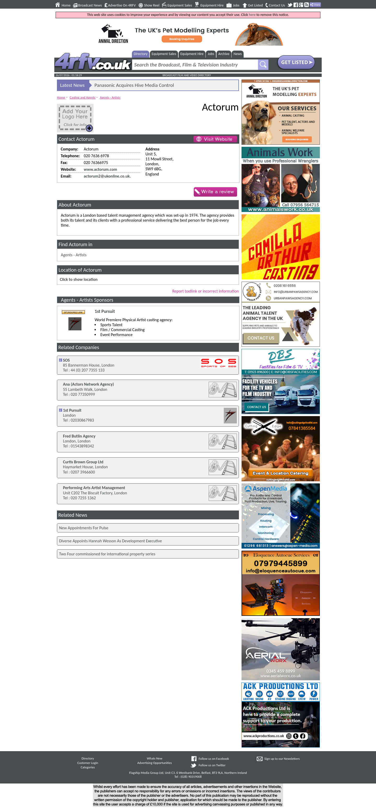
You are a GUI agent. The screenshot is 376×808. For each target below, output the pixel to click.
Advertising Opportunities (154, 763)
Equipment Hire (212, 5)
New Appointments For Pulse (83, 527)
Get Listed (255, 5)
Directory (141, 54)
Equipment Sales (180, 5)
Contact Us (277, 5)
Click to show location (78, 279)
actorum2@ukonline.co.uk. (107, 176)
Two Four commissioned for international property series (107, 553)
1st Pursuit (105, 311)
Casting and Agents (83, 97)
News (238, 54)
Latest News (72, 85)
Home (66, 5)
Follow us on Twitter (212, 765)
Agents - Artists (110, 97)
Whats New (154, 758)
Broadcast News (90, 5)
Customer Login (87, 763)
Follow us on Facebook (214, 759)
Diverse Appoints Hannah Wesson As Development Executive (110, 540)
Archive (223, 54)
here (252, 15)
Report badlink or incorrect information (205, 291)
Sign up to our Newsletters (282, 759)
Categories (88, 767)
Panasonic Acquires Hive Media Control (134, 85)
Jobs (236, 5)
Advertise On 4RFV (122, 5)
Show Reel (152, 5)
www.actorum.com (100, 169)
